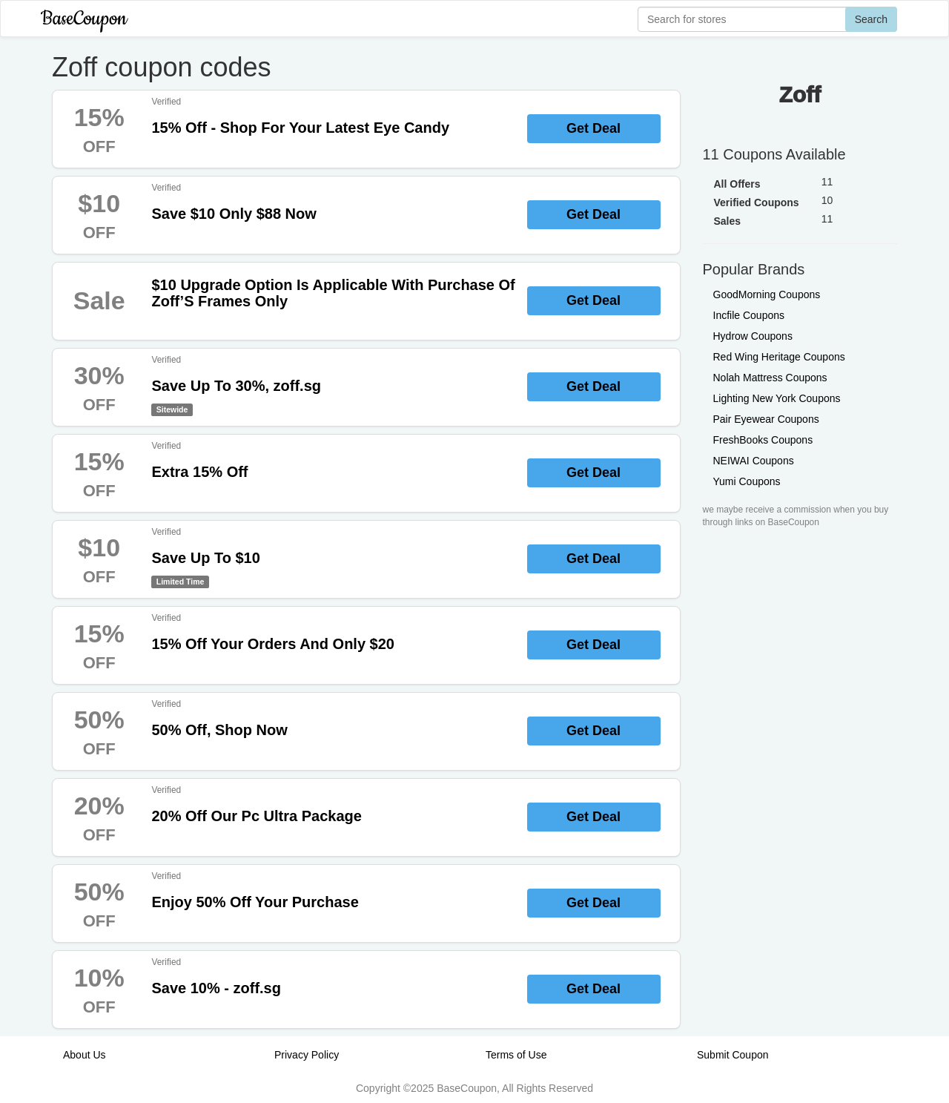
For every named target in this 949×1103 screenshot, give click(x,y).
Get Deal (593, 128)
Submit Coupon (733, 1055)
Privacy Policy (306, 1055)
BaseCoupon (84, 19)
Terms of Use (516, 1055)
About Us (84, 1055)
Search (871, 19)
